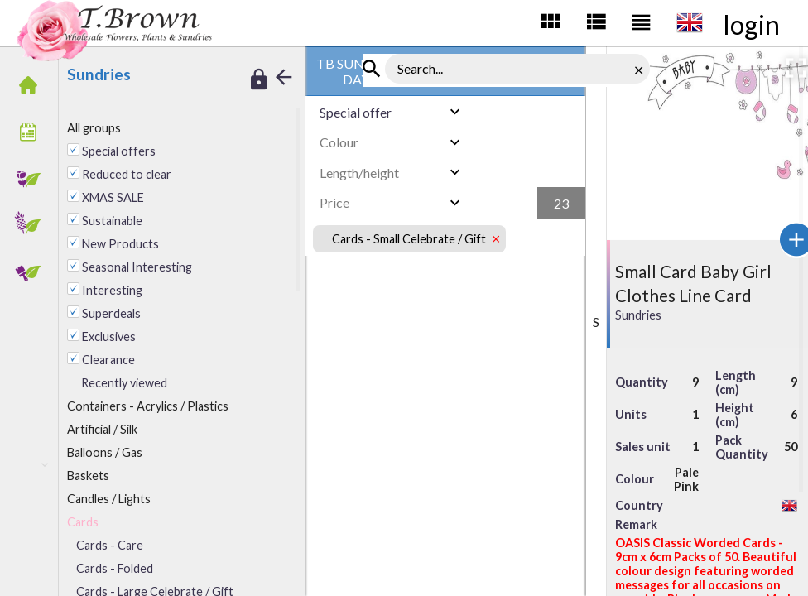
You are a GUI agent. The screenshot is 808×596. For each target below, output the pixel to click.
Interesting (112, 290)
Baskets (88, 476)
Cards (83, 522)
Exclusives (109, 336)
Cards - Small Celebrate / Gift (409, 239)
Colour (339, 142)
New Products (120, 244)
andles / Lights (109, 499)
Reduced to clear (126, 174)
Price (334, 202)
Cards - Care (109, 545)
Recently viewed (124, 383)
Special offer (356, 112)
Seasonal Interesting (137, 267)
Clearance (108, 360)
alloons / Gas (104, 452)
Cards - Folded (114, 568)
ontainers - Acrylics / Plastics (147, 406)
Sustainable (112, 221)
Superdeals (111, 313)
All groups (94, 128)
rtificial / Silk (102, 429)
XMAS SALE (113, 197)
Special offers (119, 151)
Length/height (359, 172)
